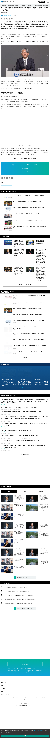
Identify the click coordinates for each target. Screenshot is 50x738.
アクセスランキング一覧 (21, 599)
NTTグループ (4, 12)
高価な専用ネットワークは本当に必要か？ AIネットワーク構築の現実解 (18, 617)
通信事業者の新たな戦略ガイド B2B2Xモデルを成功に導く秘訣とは (18, 625)
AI (16, 5)
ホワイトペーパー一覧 (25, 476)
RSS (24, 721)
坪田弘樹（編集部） (7, 15)
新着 (2, 707)
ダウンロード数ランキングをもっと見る (24, 630)
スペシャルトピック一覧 (25, 288)
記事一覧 (25, 379)
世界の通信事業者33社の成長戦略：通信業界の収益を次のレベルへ (17, 609)
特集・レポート (4, 704)
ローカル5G (11, 5)
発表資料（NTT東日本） (6, 185)
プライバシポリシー (39, 730)
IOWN (4, 5)
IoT (29, 5)
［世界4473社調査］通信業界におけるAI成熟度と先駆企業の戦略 (17, 613)
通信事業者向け (38, 5)
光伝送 (45, 5)
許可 (25, 735)
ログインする (25, 171)
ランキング (3, 710)
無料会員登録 (41, 1)
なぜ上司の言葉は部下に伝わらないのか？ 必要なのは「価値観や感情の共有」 (20, 621)
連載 (2, 713)
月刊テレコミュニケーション (6, 716)
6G (23, 5)
